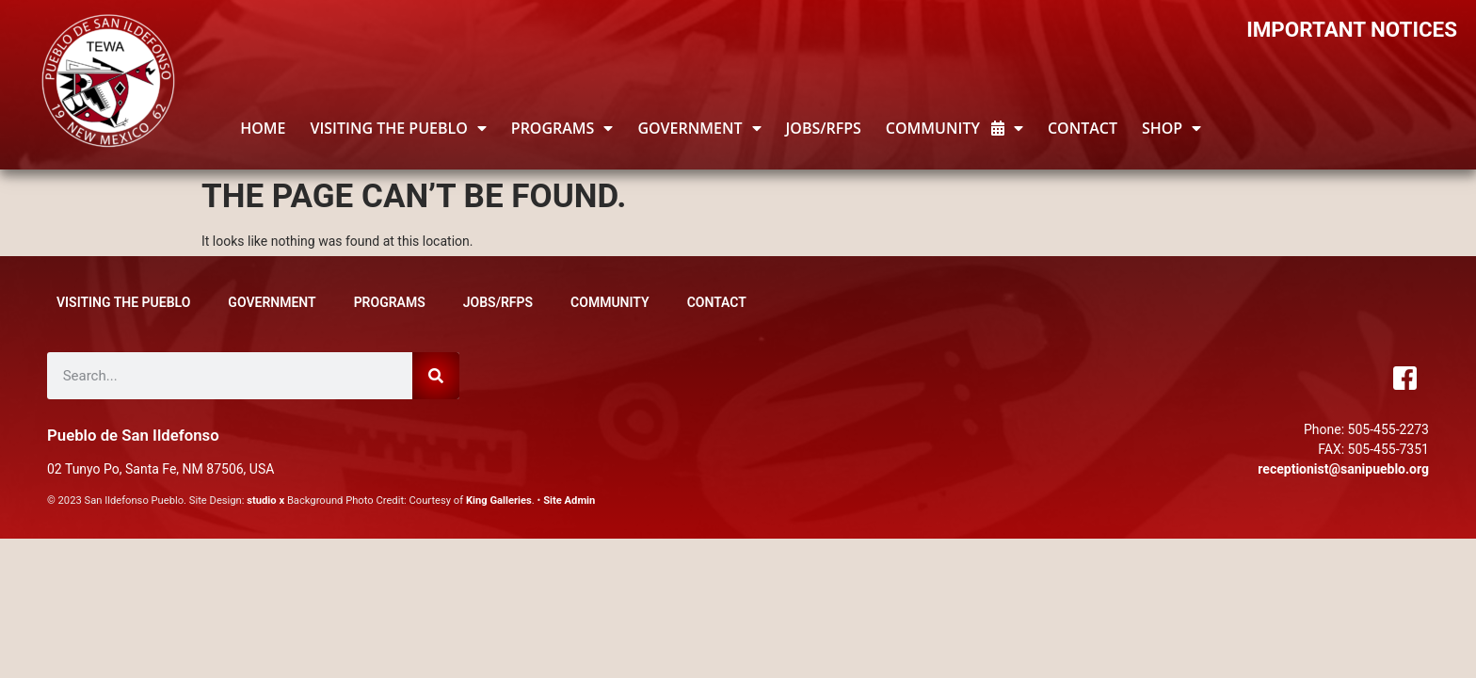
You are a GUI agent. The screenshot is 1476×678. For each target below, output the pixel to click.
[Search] (435, 375)
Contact (1082, 128)
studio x (265, 500)
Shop (1171, 128)
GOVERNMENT (699, 128)
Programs (562, 128)
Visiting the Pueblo (398, 128)
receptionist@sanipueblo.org (1343, 468)
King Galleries (499, 500)
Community (954, 128)
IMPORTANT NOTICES (1351, 29)
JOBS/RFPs (823, 128)
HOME (262, 128)
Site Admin (569, 500)
